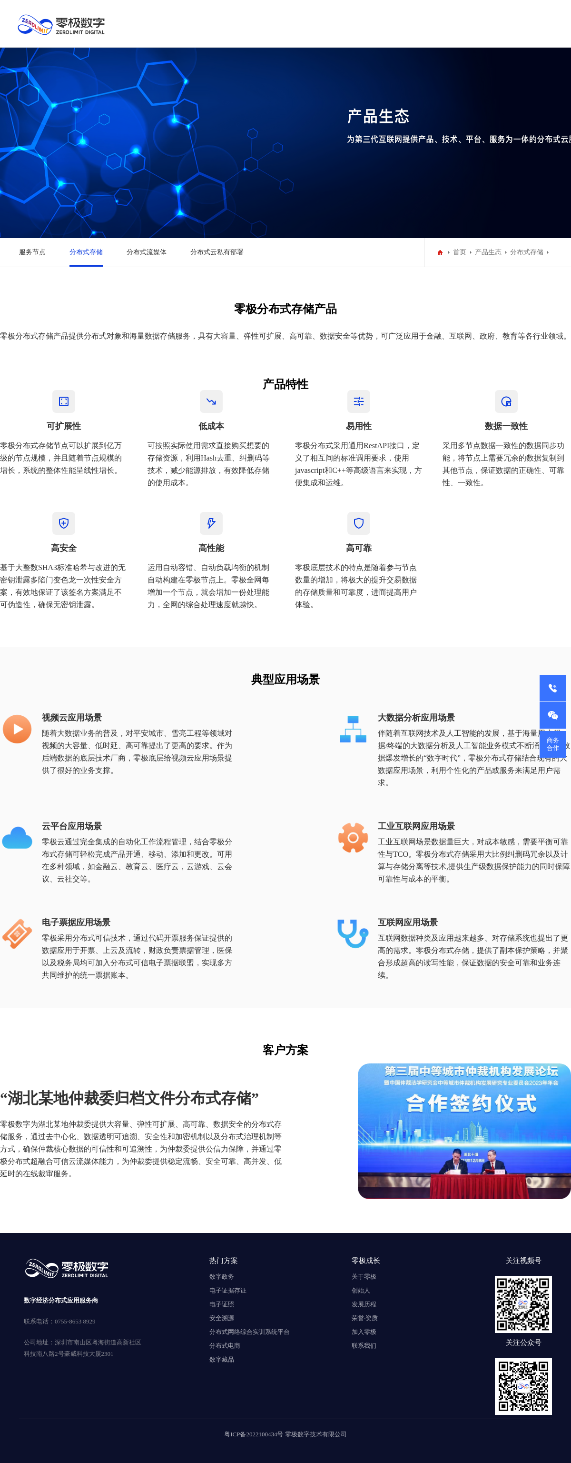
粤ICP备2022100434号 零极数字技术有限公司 (285, 1434)
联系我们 (364, 1345)
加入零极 (364, 1331)
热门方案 (223, 1260)
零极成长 (366, 1260)
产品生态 (488, 252)
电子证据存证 (227, 1290)
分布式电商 (224, 1345)
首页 (459, 252)
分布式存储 (86, 252)
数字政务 (221, 1276)
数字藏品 (221, 1359)
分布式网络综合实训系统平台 (249, 1331)
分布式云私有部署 (217, 252)
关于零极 (364, 1276)
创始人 (361, 1290)
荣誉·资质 (365, 1318)
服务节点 (32, 252)
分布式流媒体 (147, 252)
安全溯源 (221, 1318)
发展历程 (364, 1304)
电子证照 (221, 1304)
